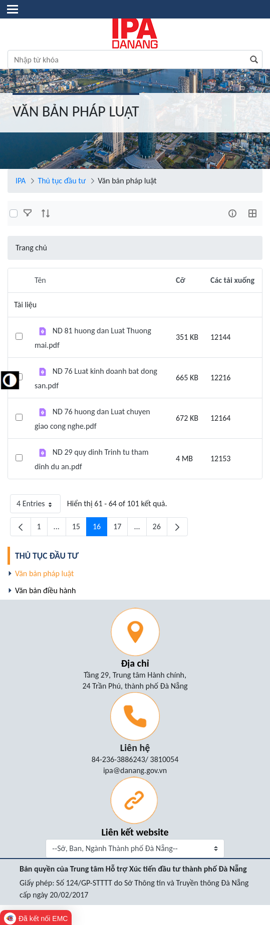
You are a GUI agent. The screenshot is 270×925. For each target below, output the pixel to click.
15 (79, 529)
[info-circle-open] (232, 213)
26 (160, 529)
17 (120, 529)
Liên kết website (134, 832)
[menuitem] (136, 556)
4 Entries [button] (39, 506)
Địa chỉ (135, 663)
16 (100, 529)
